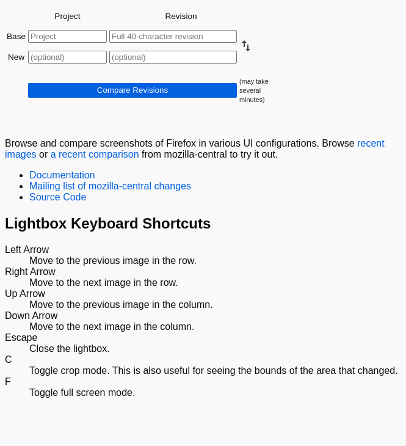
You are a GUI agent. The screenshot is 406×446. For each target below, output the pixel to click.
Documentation (62, 175)
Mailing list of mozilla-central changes (110, 186)
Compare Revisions (132, 90)
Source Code (57, 197)
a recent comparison (95, 154)
